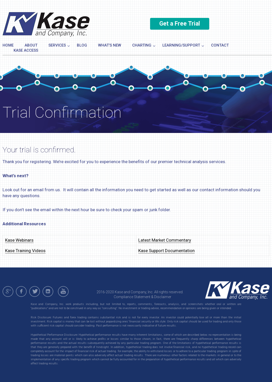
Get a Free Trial (179, 23)
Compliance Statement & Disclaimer (142, 297)
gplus (8, 291)
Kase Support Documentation (166, 250)
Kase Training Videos (25, 250)
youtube (64, 291)
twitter (34, 291)
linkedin (48, 291)
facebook (21, 291)
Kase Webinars (19, 240)
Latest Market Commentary (164, 240)
